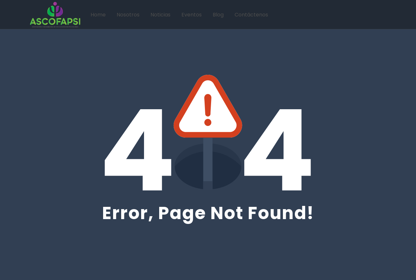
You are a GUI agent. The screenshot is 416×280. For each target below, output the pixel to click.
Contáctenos (251, 14)
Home (98, 14)
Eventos (191, 14)
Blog (218, 14)
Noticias (160, 14)
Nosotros (128, 14)
